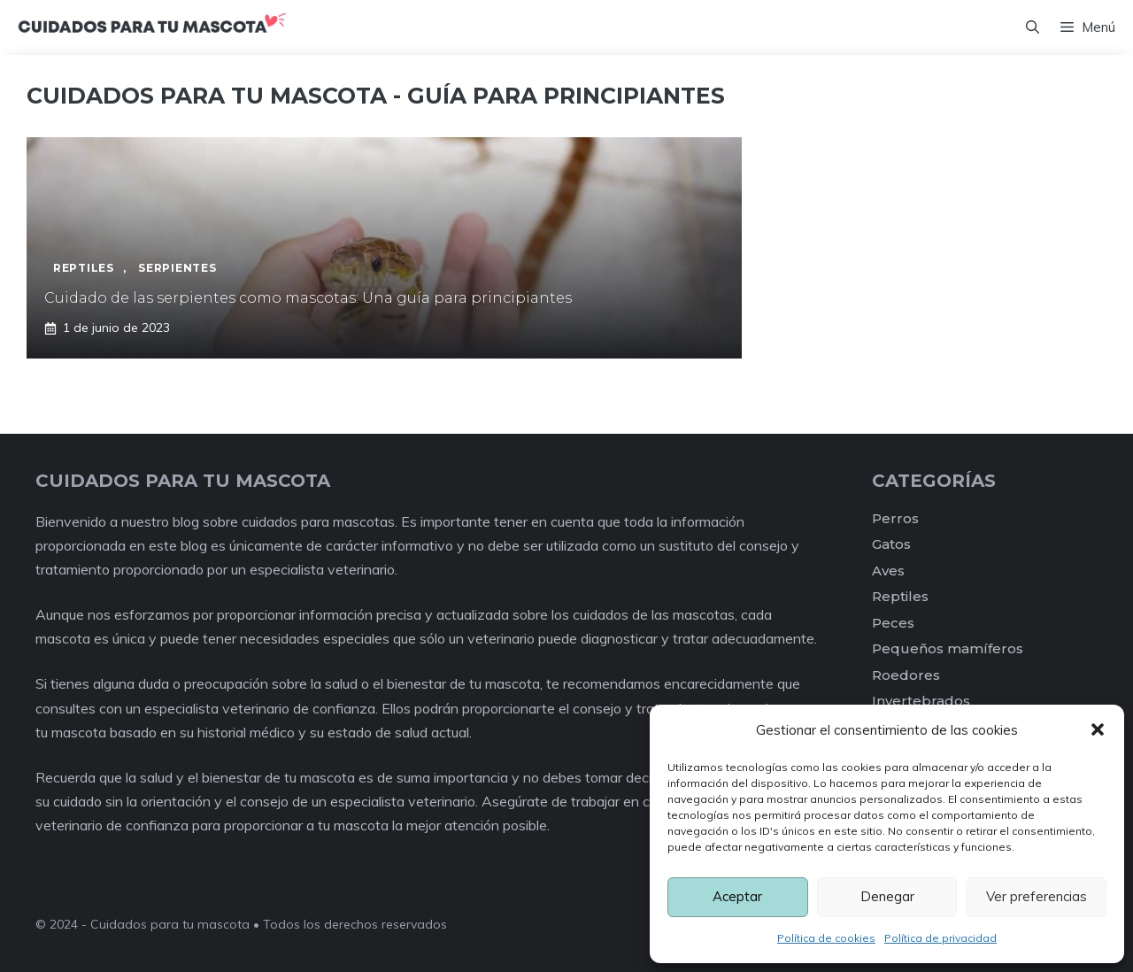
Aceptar (737, 896)
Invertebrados (921, 700)
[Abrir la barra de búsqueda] (1032, 27)
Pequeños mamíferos (947, 648)
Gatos (891, 544)
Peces (893, 622)
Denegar (887, 896)
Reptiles (900, 596)
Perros (895, 518)
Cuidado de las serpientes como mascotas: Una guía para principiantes (308, 297)
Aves (888, 570)
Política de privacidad (940, 938)
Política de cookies (826, 938)
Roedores (906, 675)
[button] (1097, 729)
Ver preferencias (1036, 896)
